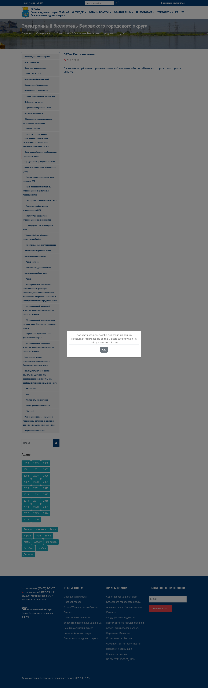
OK (104, 349)
